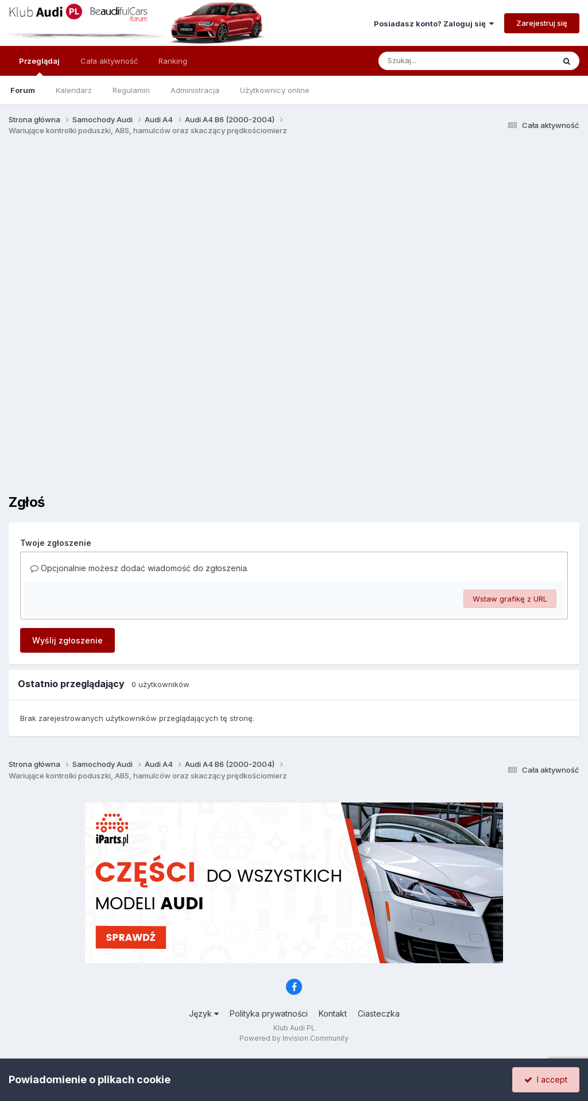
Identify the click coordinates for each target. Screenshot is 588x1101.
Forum (22, 90)
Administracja (195, 90)
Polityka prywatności (269, 1013)
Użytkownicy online (275, 90)
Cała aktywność (109, 60)
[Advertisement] (298, 234)
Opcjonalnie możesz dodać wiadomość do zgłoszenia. (139, 568)
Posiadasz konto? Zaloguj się (434, 23)
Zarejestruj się (541, 23)
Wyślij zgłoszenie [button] (67, 640)
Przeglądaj (39, 66)
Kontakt (333, 1013)
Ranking (172, 60)
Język (204, 1013)
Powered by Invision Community (294, 1038)
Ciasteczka (379, 1013)
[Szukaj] (438, 61)
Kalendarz (74, 90)
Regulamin (131, 90)
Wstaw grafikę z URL (510, 598)
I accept (545, 1079)
